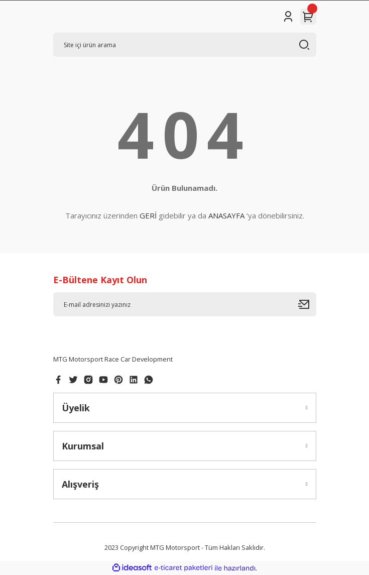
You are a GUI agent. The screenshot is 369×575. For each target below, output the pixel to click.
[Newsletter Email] (184, 304)
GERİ (148, 215)
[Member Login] (288, 17)
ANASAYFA (226, 215)
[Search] (184, 45)
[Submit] (307, 304)
